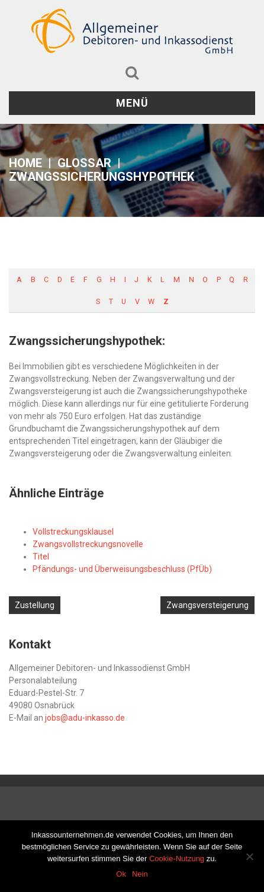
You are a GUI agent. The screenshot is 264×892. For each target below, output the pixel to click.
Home (25, 163)
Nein (140, 873)
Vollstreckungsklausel (73, 531)
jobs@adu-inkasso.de (85, 717)
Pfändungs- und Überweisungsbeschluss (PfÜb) (122, 569)
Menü (132, 103)
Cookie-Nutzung (176, 858)
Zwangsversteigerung (207, 605)
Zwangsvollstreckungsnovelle (88, 544)
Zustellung (34, 605)
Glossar (84, 163)
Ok (121, 873)
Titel (41, 556)
